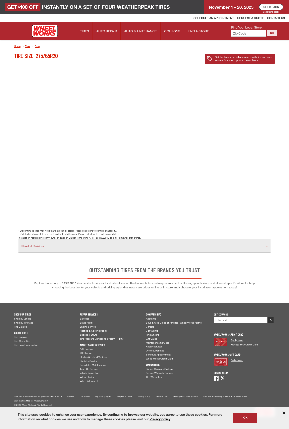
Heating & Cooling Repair (93, 330)
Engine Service (88, 326)
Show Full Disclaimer (32, 245)
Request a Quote (124, 396)
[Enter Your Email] (241, 320)
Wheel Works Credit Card (159, 358)
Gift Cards (151, 338)
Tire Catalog (20, 326)
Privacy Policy (144, 396)
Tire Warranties (22, 340)
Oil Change (86, 352)
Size (37, 46)
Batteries (84, 318)
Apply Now (237, 340)
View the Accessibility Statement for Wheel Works (225, 396)
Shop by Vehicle (22, 318)
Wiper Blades (87, 377)
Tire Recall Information (26, 344)
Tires (27, 46)
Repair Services (154, 346)
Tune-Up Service (89, 369)
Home (17, 46)
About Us (151, 318)
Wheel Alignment (89, 381)
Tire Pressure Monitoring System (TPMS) (101, 338)
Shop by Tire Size (23, 322)
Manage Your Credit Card (244, 344)
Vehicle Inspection (89, 373)
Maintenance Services (157, 342)
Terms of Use (161, 396)
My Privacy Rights (103, 396)
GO (272, 33)
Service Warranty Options (159, 373)
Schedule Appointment (158, 354)
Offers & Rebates (155, 350)
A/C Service (86, 348)
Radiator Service (88, 361)
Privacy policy (160, 419)
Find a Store (152, 334)
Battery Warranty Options (159, 369)
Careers (150, 326)
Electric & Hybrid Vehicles (93, 357)
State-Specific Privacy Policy (185, 396)
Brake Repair (86, 322)
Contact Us (152, 330)
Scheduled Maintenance (93, 365)
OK (245, 418)
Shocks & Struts (88, 334)
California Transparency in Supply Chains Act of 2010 (38, 396)
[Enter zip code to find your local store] (248, 33)
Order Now (237, 360)
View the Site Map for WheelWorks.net (31, 400)
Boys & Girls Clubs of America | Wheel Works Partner (174, 322)
